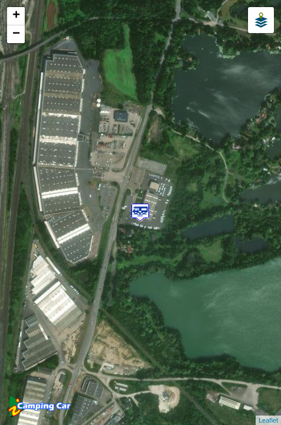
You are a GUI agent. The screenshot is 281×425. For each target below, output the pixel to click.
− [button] (16, 34)
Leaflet (268, 420)
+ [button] (16, 16)
